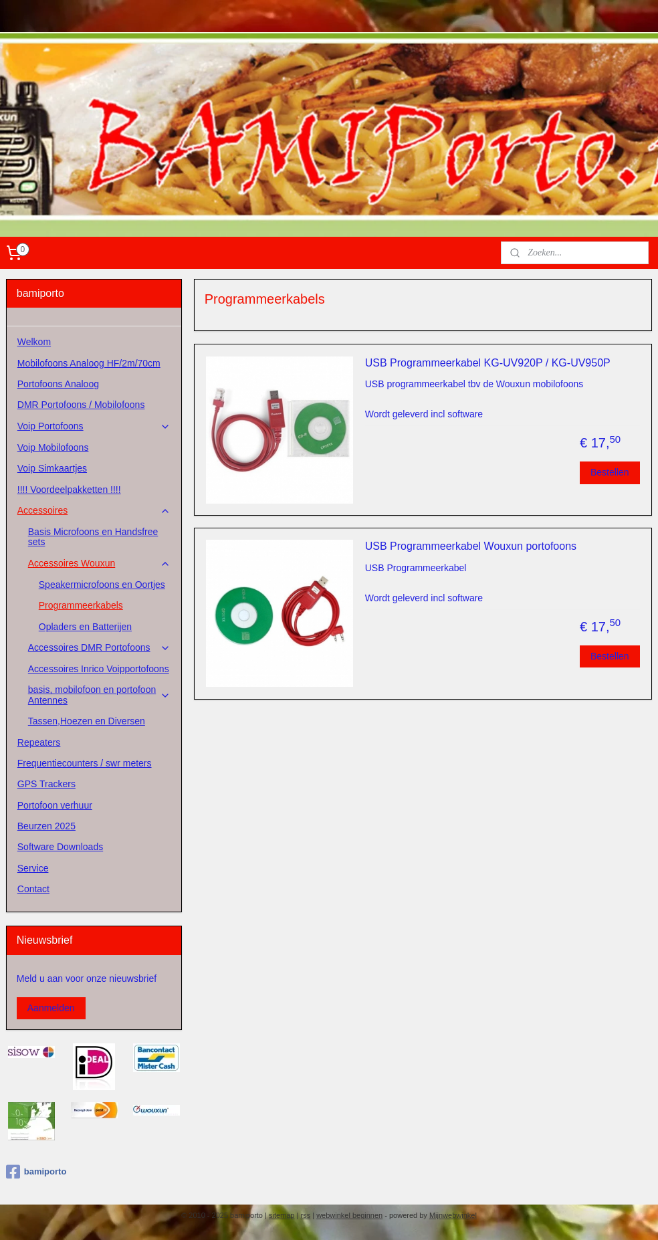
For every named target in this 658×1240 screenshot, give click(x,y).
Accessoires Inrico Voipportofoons (98, 668)
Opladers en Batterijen (85, 626)
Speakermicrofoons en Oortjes (102, 584)
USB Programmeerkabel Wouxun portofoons (470, 546)
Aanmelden (51, 1008)
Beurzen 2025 (46, 826)
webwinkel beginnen (349, 1215)
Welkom (34, 341)
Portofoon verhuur (54, 805)
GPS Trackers (46, 784)
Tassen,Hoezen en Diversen (86, 721)
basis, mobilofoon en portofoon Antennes (99, 694)
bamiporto (36, 1172)
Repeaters (39, 742)
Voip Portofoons (94, 426)
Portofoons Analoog (58, 384)
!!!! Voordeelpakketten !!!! (69, 489)
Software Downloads (60, 846)
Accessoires (94, 510)
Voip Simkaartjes (52, 468)
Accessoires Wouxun (99, 563)
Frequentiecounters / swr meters (84, 763)
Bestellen (609, 472)
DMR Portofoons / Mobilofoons (81, 404)
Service (33, 868)
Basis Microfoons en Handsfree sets (93, 536)
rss (305, 1215)
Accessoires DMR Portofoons (99, 647)
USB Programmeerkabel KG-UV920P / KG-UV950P (488, 363)
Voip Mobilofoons (53, 447)
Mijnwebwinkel (453, 1215)
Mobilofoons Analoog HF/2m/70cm (88, 363)
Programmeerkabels (81, 605)
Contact (33, 889)
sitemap (282, 1215)
